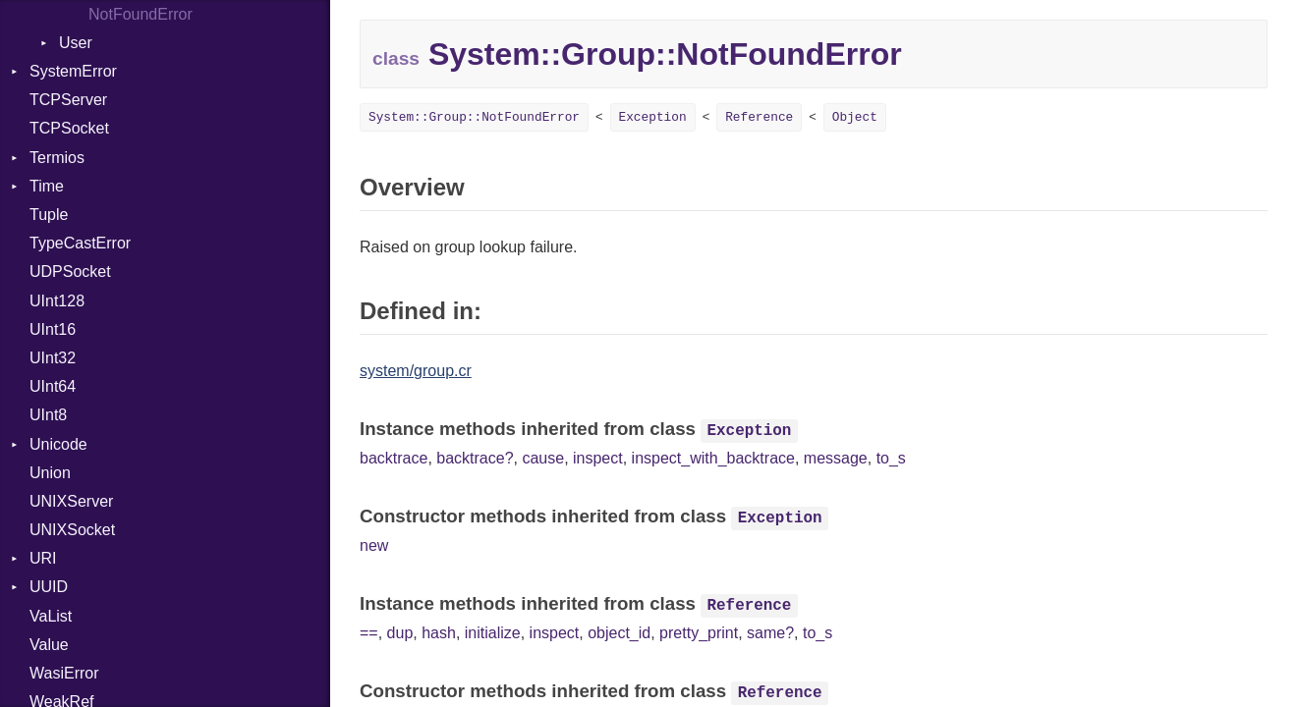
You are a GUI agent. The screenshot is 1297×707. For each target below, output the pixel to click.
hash (439, 633)
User (75, 42)
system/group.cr (416, 370)
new (374, 545)
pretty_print (698, 633)
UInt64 (52, 386)
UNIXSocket (72, 529)
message (836, 458)
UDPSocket (70, 271)
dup (400, 633)
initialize (493, 633)
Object (854, 117)
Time (46, 186)
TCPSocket (69, 128)
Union (50, 472)
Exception (653, 117)
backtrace (393, 458)
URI (43, 558)
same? (770, 633)
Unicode (58, 444)
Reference (759, 117)
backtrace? (474, 458)
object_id (619, 633)
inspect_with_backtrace (713, 458)
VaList (50, 616)
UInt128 (57, 301)
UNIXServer (71, 501)
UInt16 (52, 329)
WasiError (64, 673)
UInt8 (48, 415)
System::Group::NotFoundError (474, 117)
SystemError (73, 71)
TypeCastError (80, 243)
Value (49, 644)
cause (543, 458)
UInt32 (52, 358)
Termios (57, 157)
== (369, 633)
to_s (891, 458)
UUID (48, 586)
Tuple (48, 214)
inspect (598, 458)
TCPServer (68, 99)
